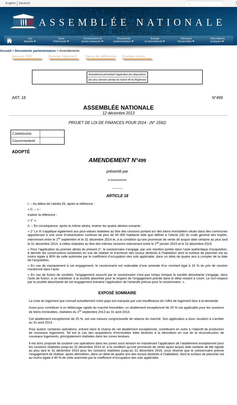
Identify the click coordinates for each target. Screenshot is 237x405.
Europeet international (155, 40)
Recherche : (189, 3)
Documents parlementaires (35, 51)
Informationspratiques (217, 40)
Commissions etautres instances (92, 40)
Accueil (5, 51)
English (11, 3)
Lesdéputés (30, 40)
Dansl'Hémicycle (61, 40)
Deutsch (24, 3)
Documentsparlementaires (123, 40)
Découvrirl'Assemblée (186, 40)
